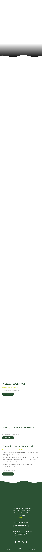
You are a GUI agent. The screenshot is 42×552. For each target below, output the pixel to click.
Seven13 (36, 549)
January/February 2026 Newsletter (19, 427)
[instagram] (23, 542)
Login (24, 549)
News (9, 390)
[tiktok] (26, 542)
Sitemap (18, 549)
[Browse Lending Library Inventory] (21, 525)
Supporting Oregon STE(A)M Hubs (18, 446)
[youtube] (19, 542)
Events (10, 470)
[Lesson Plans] (21, 534)
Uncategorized (15, 390)
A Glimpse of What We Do (15, 384)
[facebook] (16, 542)
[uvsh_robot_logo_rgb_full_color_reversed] (21, 487)
